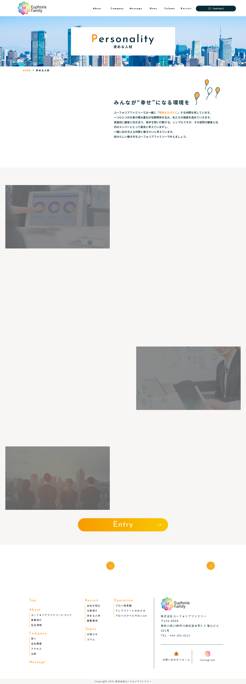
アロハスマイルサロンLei (131, 615)
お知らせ (92, 634)
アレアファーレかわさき (130, 610)
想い (34, 638)
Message (37, 662)
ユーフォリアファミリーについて (51, 615)
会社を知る (94, 605)
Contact (216, 8)
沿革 (34, 653)
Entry (123, 525)
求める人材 (94, 615)
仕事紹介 (92, 610)
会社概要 (36, 643)
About (35, 610)
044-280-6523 (180, 635)
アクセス (36, 648)
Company (38, 633)
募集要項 (92, 620)
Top (32, 600)
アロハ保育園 (123, 605)
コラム (91, 639)
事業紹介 (36, 620)
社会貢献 (36, 625)
